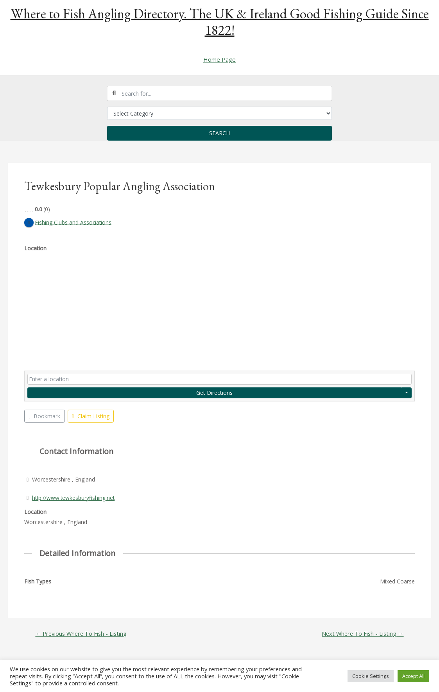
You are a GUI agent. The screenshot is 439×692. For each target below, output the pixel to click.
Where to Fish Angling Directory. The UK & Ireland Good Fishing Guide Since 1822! (220, 22)
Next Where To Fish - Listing (361, 634)
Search (219, 133)
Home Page (219, 59)
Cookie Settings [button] (370, 676)
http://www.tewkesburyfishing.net (74, 497)
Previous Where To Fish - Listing (82, 634)
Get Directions (214, 392)
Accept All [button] (413, 676)
